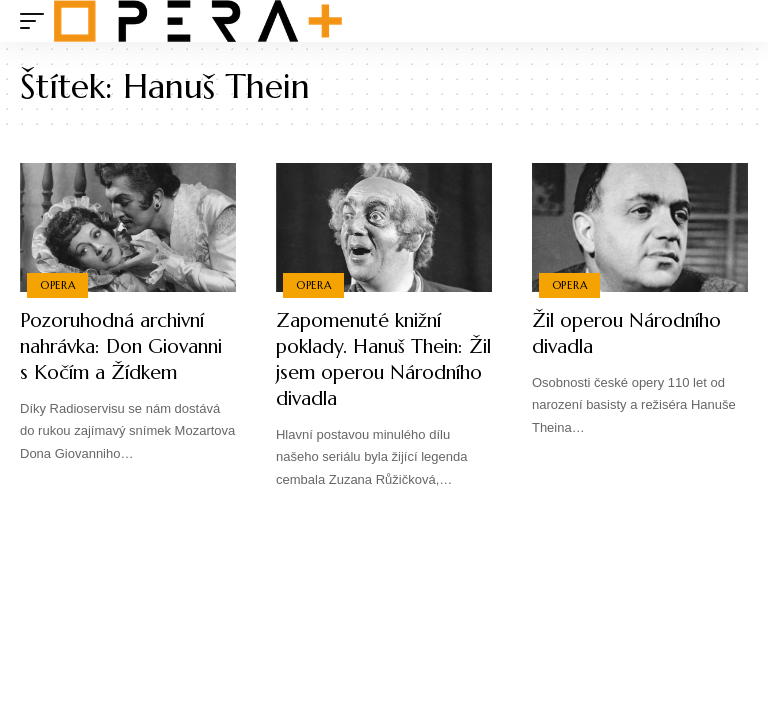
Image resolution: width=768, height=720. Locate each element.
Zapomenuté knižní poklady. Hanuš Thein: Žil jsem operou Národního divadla (374, 359)
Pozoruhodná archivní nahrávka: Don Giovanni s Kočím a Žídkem (120, 359)
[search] (733, 21)
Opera (58, 285)
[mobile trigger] (37, 21)
